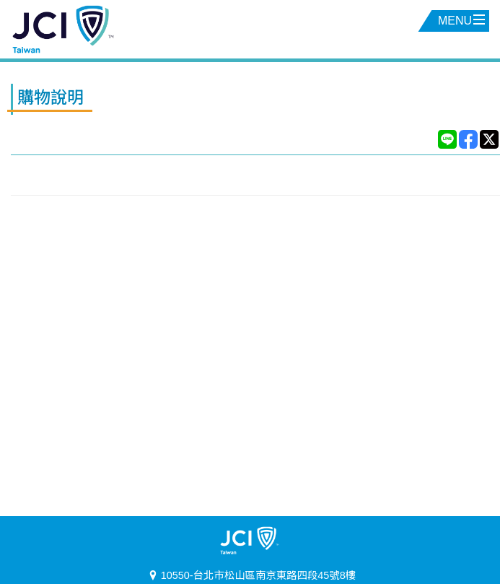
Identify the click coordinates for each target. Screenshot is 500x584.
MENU (461, 20)
